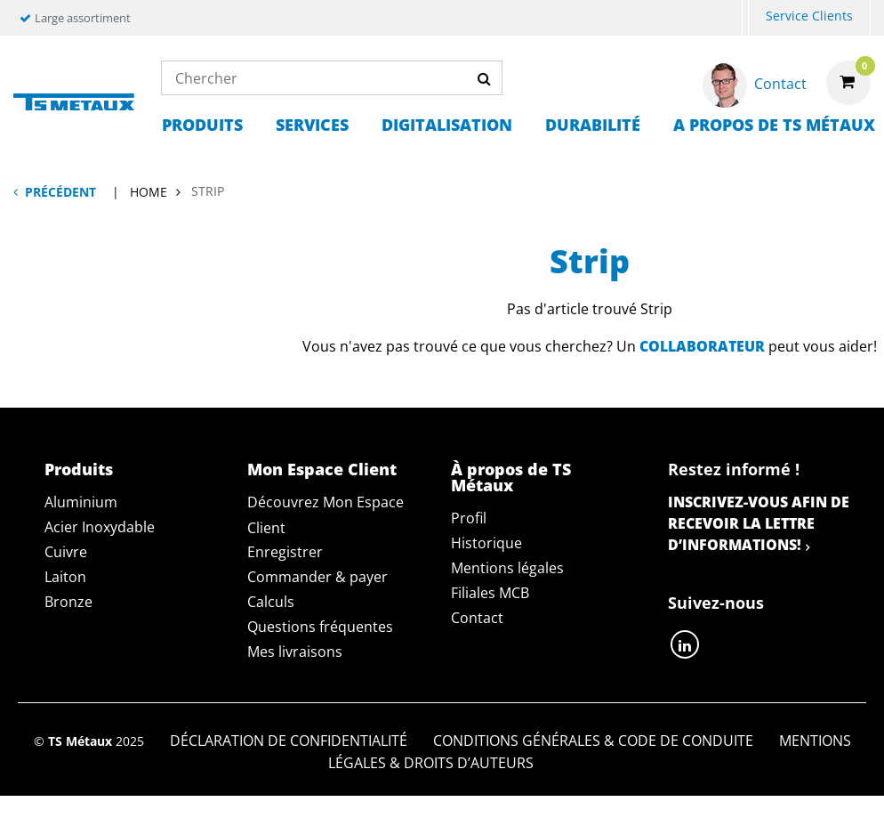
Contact (477, 618)
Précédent (60, 191)
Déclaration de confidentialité (288, 740)
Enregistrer (285, 552)
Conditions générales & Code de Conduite (593, 740)
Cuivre (65, 552)
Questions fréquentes (320, 626)
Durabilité (592, 124)
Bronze (68, 601)
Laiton (65, 577)
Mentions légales (507, 568)
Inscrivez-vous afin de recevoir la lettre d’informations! (758, 523)
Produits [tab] (78, 469)
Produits (202, 124)
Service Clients (809, 15)
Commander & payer (317, 577)
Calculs (270, 601)
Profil (468, 518)
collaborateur (702, 346)
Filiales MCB (490, 593)
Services (312, 124)
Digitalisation (447, 124)
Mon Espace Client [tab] (322, 469)
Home (148, 191)
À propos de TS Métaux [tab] (511, 477)
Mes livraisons (294, 651)
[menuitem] (745, 18)
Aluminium (80, 502)
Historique (486, 543)
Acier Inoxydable (99, 527)
